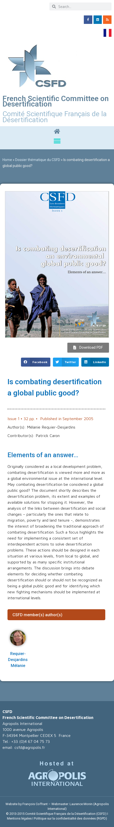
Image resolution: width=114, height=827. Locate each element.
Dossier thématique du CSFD (37, 160)
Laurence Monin (81, 804)
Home (7, 160)
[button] (57, 141)
